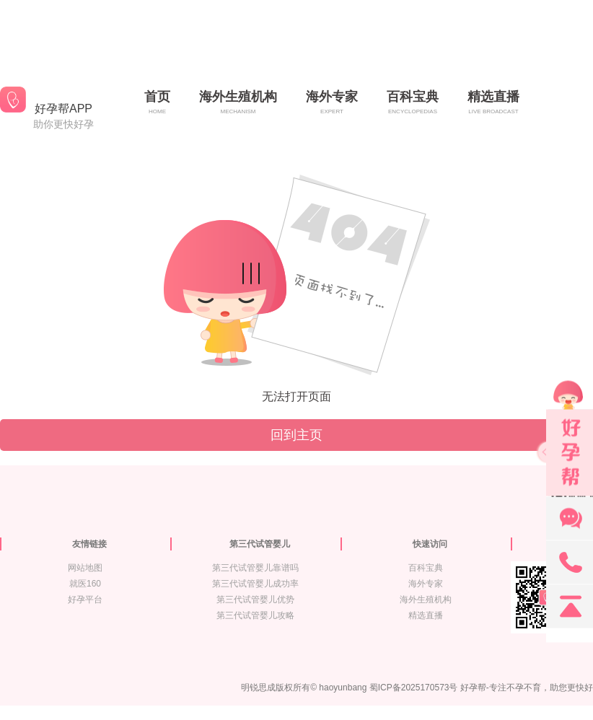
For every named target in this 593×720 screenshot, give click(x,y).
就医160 (85, 584)
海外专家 (425, 584)
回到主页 (296, 435)
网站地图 (85, 568)
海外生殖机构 (426, 599)
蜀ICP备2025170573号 (413, 687)
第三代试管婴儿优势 (255, 599)
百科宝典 (425, 568)
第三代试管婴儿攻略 (255, 615)
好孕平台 (85, 599)
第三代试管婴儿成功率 (255, 584)
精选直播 (425, 615)
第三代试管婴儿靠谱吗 (255, 568)
